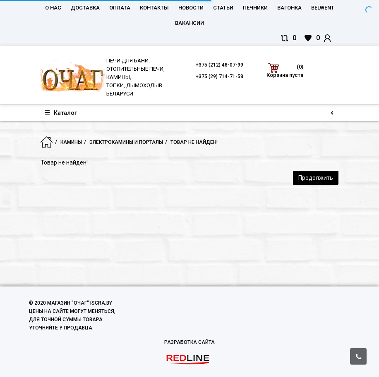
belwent (322, 8)
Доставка (85, 8)
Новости (191, 8)
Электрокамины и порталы (126, 142)
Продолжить (315, 177)
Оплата (119, 8)
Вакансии (189, 23)
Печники (255, 8)
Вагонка (289, 8)
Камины (71, 142)
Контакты (154, 8)
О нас (53, 8)
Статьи (223, 8)
